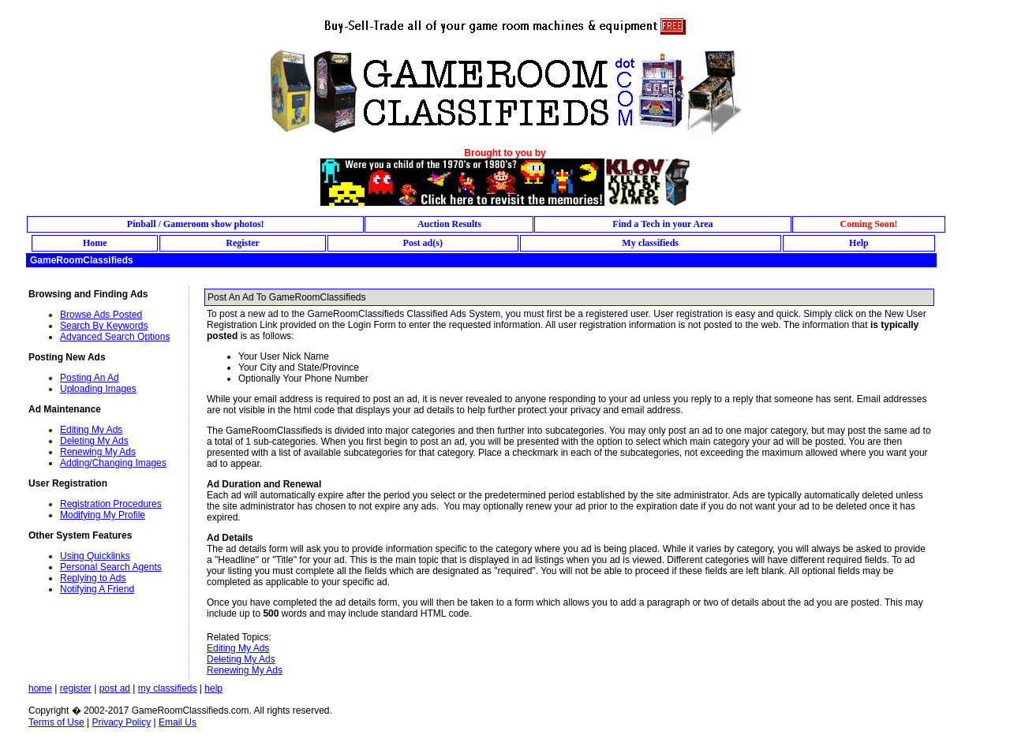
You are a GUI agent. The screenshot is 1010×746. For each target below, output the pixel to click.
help (213, 688)
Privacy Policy (121, 722)
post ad (114, 688)
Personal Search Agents (111, 567)
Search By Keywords (104, 325)
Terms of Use (56, 722)
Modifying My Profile (102, 514)
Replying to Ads (92, 578)
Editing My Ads (91, 429)
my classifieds (167, 688)
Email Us (177, 722)
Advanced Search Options (115, 336)
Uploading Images (98, 388)
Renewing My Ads (98, 451)
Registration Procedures (111, 503)
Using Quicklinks (95, 555)
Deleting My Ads (94, 440)
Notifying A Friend (97, 589)
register (76, 688)
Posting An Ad (89, 377)
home (40, 688)
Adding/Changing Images (113, 462)
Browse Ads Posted (101, 314)
